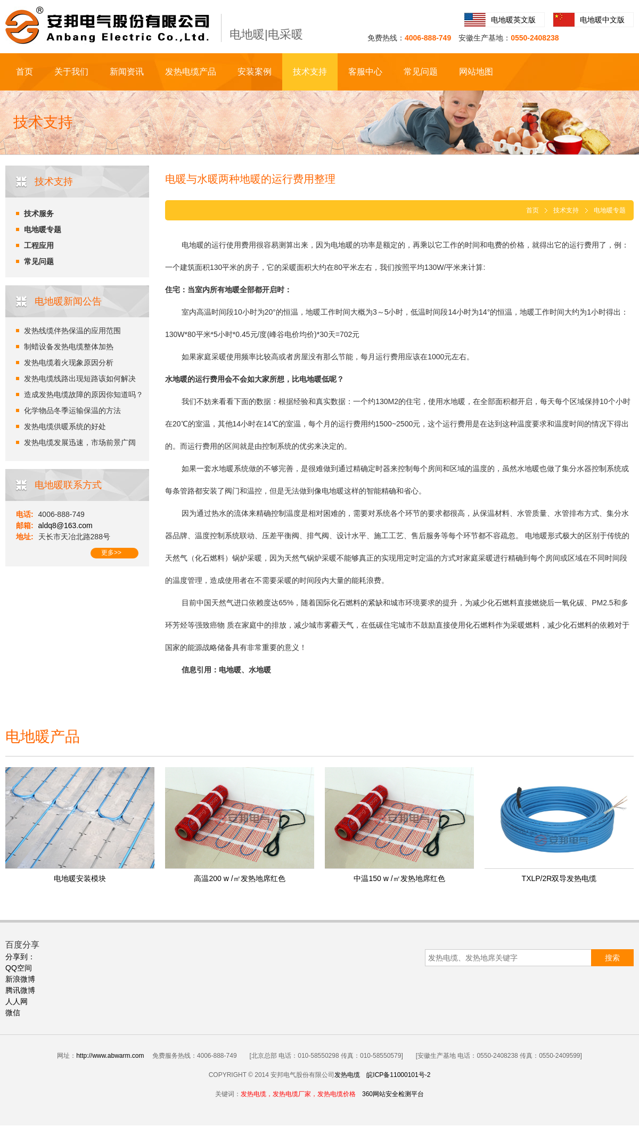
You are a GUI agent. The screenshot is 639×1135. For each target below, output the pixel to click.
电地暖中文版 (602, 19)
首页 (24, 71)
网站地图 (476, 71)
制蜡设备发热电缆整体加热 (68, 346)
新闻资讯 (127, 71)
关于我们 (71, 71)
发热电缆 (347, 1075)
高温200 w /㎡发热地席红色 (239, 878)
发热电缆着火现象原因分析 (68, 362)
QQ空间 (18, 968)
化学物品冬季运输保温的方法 (72, 410)
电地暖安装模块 (80, 878)
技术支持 (310, 71)
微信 (12, 1012)
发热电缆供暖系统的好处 (65, 426)
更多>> (111, 552)
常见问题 (421, 71)
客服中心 (365, 71)
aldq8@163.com (65, 525)
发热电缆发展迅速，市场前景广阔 (80, 442)
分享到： (20, 956)
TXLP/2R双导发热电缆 (559, 878)
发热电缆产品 (190, 71)
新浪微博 (20, 979)
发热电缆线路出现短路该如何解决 (80, 378)
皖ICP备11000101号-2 (398, 1075)
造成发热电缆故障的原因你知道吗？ (83, 394)
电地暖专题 (42, 229)
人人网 (16, 1001)
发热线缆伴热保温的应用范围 (72, 330)
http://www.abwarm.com (110, 1055)
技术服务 (39, 213)
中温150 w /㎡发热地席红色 (399, 878)
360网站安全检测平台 (393, 1094)
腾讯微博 (20, 990)
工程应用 (39, 245)
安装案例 (254, 71)
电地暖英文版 (513, 19)
